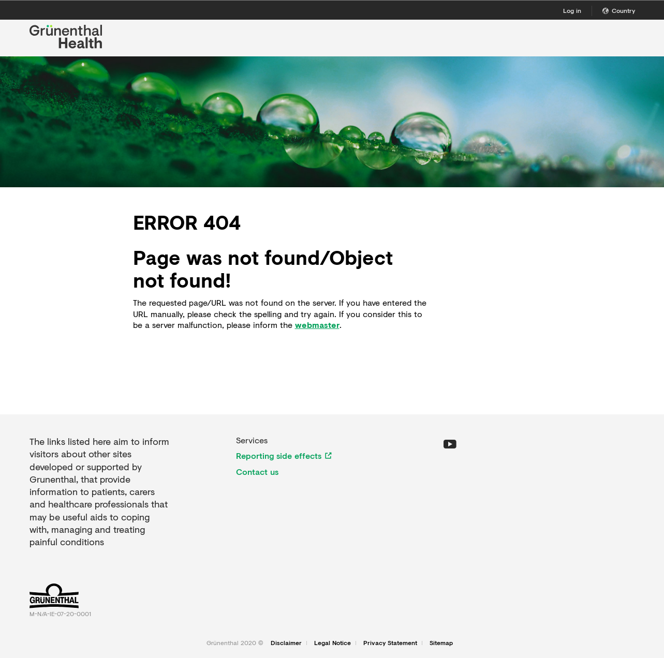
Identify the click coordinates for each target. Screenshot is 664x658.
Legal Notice (332, 643)
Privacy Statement (390, 643)
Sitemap (441, 643)
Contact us (257, 471)
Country (618, 10)
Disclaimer (286, 643)
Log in (572, 10)
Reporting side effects (278, 455)
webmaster (317, 325)
